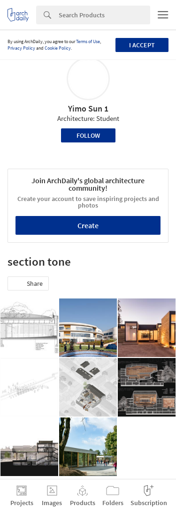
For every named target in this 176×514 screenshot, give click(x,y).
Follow (88, 135)
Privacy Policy (21, 48)
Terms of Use (88, 41)
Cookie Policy (58, 48)
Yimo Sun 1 (88, 108)
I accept (142, 45)
